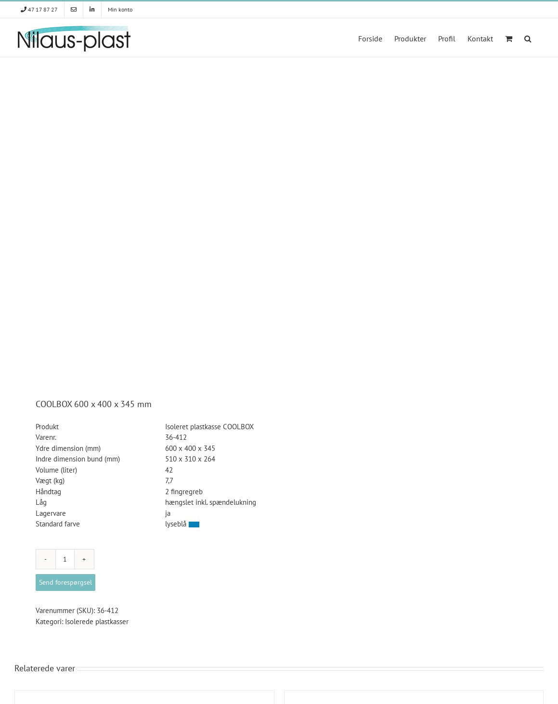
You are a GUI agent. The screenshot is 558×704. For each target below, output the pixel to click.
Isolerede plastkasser (97, 621)
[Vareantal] (65, 559)
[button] (528, 37)
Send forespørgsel (65, 582)
